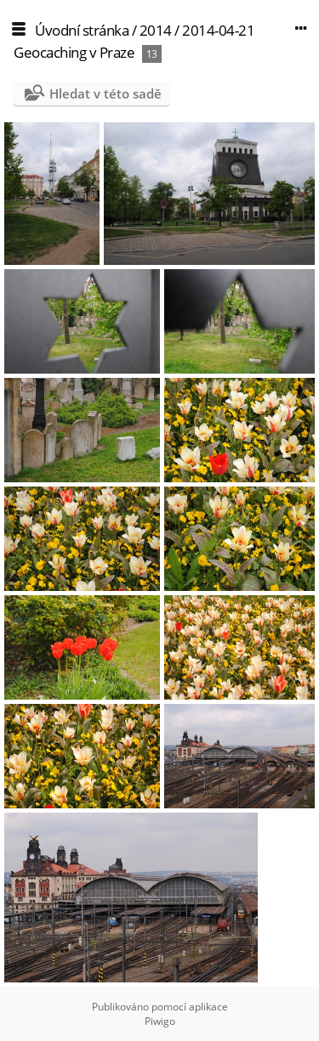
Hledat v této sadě (105, 93)
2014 (156, 30)
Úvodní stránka (81, 30)
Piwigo (160, 1021)
